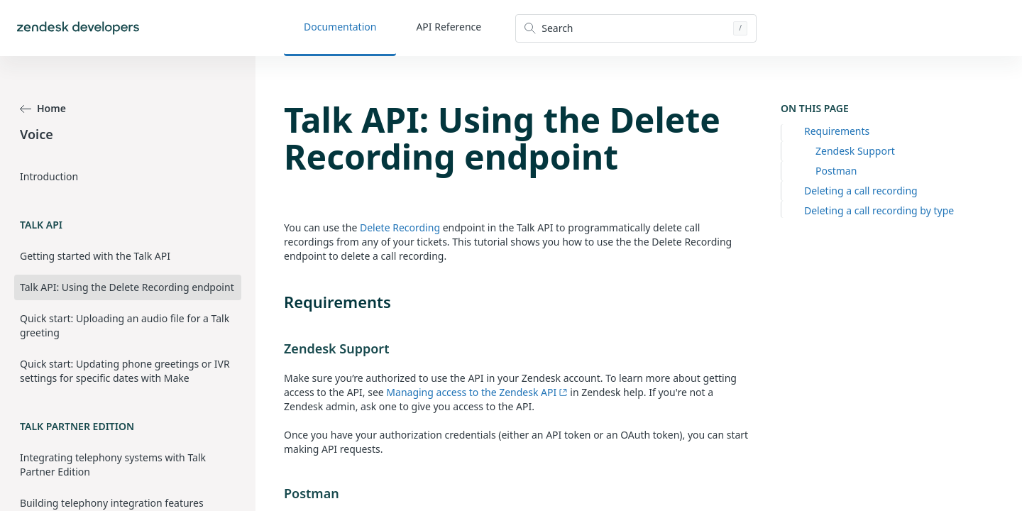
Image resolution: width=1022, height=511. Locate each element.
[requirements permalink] (277, 302)
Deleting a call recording (861, 190)
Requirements (836, 131)
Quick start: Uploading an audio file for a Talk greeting (124, 325)
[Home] (78, 28)
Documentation (340, 26)
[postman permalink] (277, 493)
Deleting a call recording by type (879, 210)
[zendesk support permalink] (277, 348)
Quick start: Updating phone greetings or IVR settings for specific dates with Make (125, 371)
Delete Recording (400, 227)
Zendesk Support (855, 151)
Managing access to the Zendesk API (476, 392)
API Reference (448, 26)
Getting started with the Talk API (95, 256)
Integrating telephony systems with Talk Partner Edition (113, 464)
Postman (836, 170)
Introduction (49, 176)
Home (43, 108)
